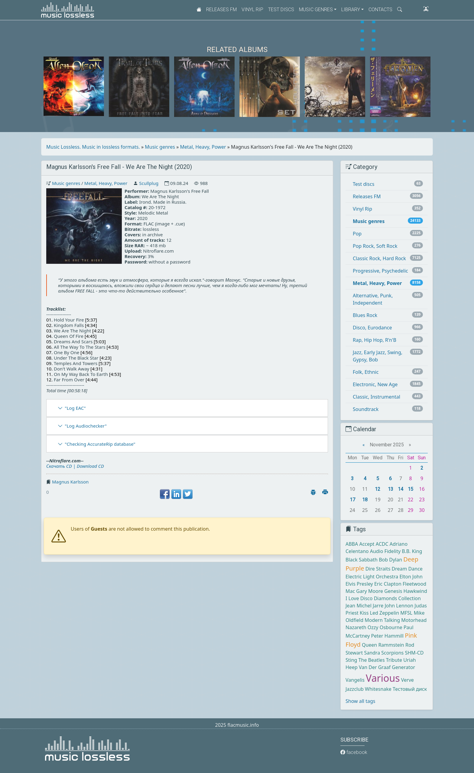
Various (383, 677)
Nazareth (356, 627)
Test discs (281, 9)
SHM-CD (414, 652)
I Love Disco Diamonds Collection (383, 598)
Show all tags (360, 701)
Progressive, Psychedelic (380, 270)
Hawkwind (415, 591)
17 (352, 500)
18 (365, 500)
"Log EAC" (75, 408)
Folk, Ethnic (365, 372)
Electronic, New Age (375, 384)
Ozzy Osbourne (385, 627)
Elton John (411, 576)
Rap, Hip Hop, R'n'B (374, 340)
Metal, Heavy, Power (203, 147)
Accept (366, 544)
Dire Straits (378, 568)
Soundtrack (365, 409)
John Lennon (399, 605)
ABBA (352, 544)
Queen (369, 645)
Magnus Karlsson (70, 482)
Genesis (393, 591)
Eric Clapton (387, 584)
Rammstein (391, 645)
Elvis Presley (359, 584)
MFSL (406, 613)
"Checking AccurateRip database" (100, 444)
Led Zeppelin (384, 613)
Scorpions (392, 652)
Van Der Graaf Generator (387, 667)
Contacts (380, 9)
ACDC (382, 544)
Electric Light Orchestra (372, 576)
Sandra (372, 652)
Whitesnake (378, 689)
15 (410, 489)
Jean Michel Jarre (364, 605)
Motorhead (414, 620)
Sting (351, 660)
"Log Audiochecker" (86, 426)
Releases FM (221, 9)
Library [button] (350, 9)
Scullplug (148, 183)
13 (390, 489)
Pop (357, 233)
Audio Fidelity (385, 551)
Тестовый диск (410, 689)
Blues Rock (365, 315)
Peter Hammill (387, 635)
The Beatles (372, 660)
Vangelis (355, 680)
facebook (353, 752)
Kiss (364, 613)
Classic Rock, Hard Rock (379, 258)
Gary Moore (369, 591)
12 (377, 489)
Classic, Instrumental (376, 396)
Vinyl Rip (252, 9)
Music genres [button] (316, 9)
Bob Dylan (390, 559)
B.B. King (412, 551)
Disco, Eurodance (372, 327)
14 (400, 489)
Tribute (394, 660)
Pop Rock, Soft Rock (375, 246)
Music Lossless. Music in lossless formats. (93, 147)
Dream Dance (407, 568)
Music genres (160, 147)
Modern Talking (382, 620)
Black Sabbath (362, 559)
